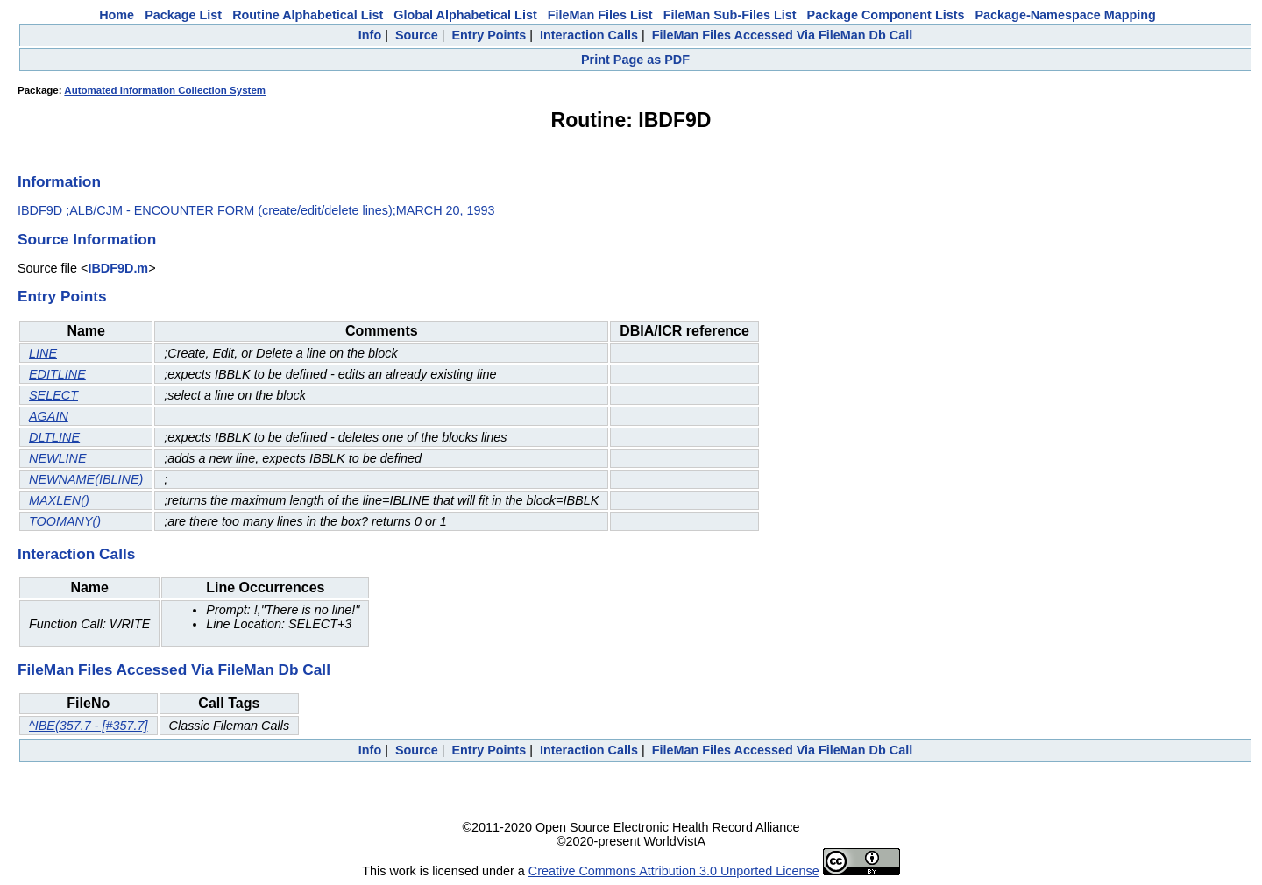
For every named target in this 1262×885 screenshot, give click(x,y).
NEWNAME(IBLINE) (86, 479)
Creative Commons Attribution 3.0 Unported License (673, 871)
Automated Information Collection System (165, 90)
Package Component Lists (886, 15)
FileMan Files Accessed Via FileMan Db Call (782, 35)
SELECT (53, 395)
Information (59, 181)
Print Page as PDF (635, 60)
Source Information (87, 239)
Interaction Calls (589, 35)
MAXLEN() (59, 500)
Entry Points (488, 35)
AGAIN (48, 416)
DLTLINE (54, 437)
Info (369, 35)
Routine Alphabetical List (307, 15)
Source (416, 35)
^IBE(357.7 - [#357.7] (88, 726)
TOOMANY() (65, 521)
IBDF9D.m (118, 268)
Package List (183, 15)
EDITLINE (57, 374)
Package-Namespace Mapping (1065, 15)
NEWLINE (58, 458)
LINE (43, 353)
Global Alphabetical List (464, 15)
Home (116, 15)
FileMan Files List (600, 15)
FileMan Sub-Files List (730, 15)
